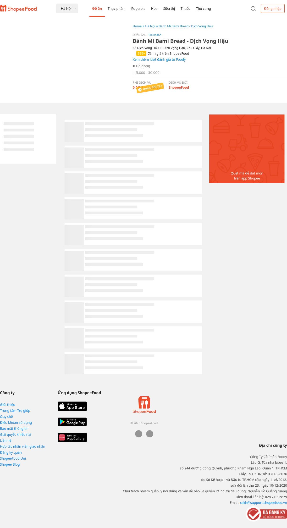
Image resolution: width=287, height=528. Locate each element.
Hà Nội (150, 26)
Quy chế (6, 416)
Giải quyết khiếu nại (15, 434)
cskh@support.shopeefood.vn (263, 502)
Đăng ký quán (11, 452)
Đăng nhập (272, 8)
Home (137, 26)
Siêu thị (169, 8)
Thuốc (185, 8)
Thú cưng (203, 8)
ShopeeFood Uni (13, 458)
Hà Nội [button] (66, 8)
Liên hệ (5, 440)
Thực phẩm (116, 8)
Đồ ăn (97, 8)
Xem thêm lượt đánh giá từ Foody (159, 59)
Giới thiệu (7, 404)
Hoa (154, 8)
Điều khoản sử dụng (16, 422)
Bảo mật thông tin (14, 428)
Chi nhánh (155, 35)
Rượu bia (138, 8)
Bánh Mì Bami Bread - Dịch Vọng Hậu (186, 26)
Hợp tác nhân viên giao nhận (22, 446)
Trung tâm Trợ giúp (15, 410)
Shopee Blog (10, 464)
